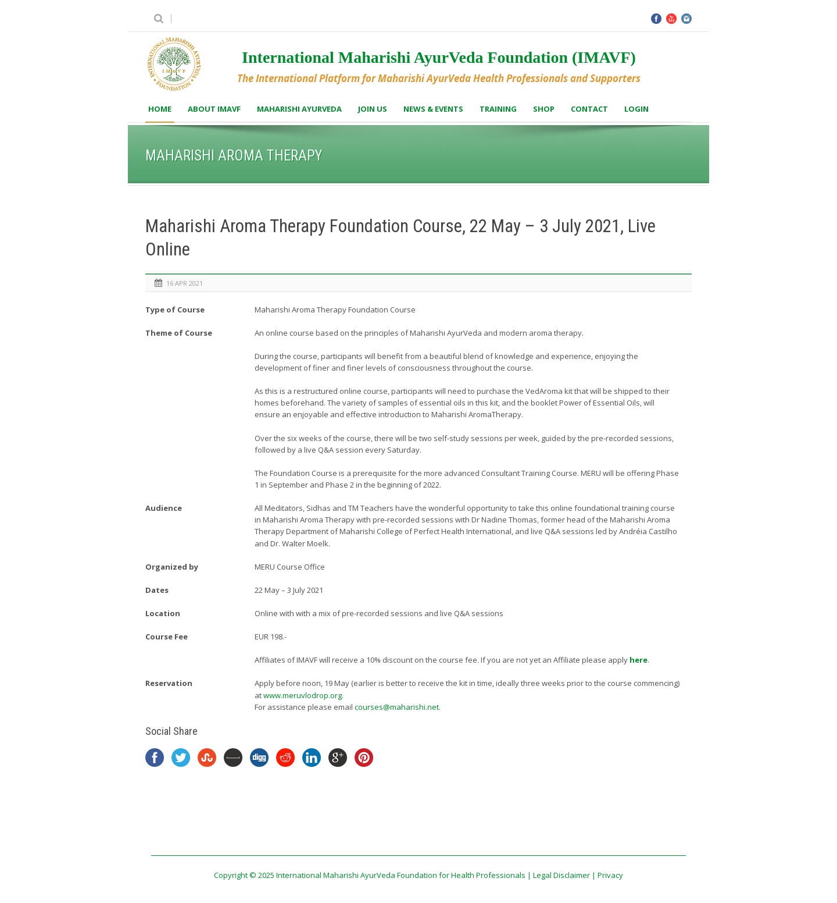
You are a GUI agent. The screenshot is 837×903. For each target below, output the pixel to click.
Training (498, 109)
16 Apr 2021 (184, 283)
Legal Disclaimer (561, 875)
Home (159, 109)
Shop (544, 109)
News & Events (433, 109)
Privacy (610, 875)
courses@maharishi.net (397, 707)
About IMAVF (214, 109)
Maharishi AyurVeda (299, 109)
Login (636, 109)
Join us (372, 109)
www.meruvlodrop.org (302, 695)
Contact (589, 109)
